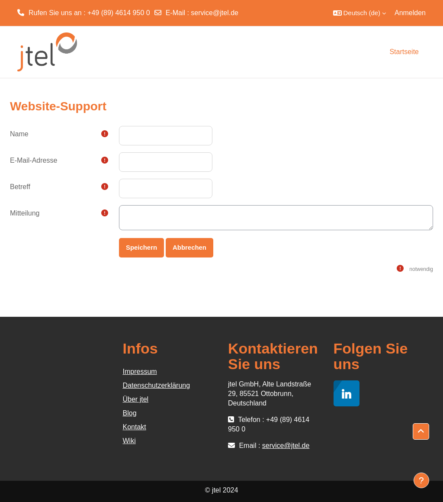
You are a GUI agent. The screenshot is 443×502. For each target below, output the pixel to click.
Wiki (129, 440)
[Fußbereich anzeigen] (421, 480)
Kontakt (134, 427)
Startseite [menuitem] (404, 51)
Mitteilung (24, 213)
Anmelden (410, 12)
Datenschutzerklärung (156, 385)
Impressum (140, 371)
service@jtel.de (214, 12)
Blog (130, 413)
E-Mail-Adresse (33, 160)
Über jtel (136, 399)
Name (19, 134)
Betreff (20, 186)
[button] (359, 13)
